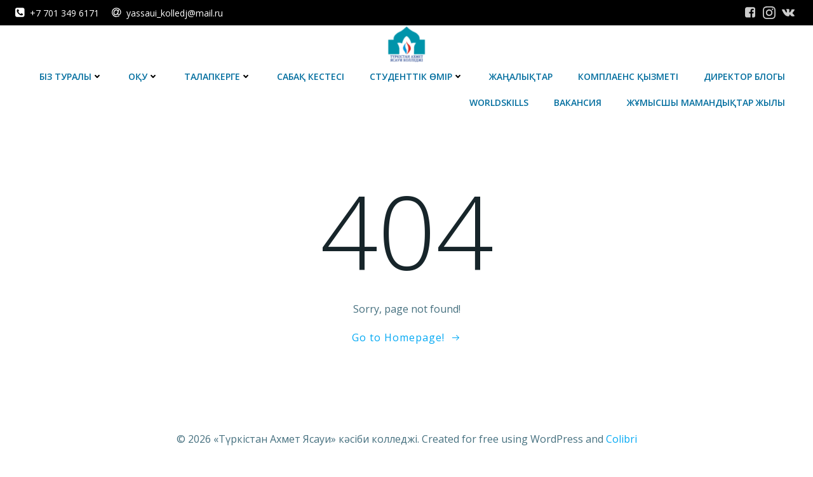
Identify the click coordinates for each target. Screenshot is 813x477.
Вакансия (577, 102)
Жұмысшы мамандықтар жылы (706, 102)
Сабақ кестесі (310, 76)
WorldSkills (498, 102)
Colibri (621, 439)
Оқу (143, 76)
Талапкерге (218, 76)
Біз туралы (71, 76)
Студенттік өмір (417, 76)
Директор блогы (744, 76)
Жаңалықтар (521, 76)
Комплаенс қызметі (628, 76)
